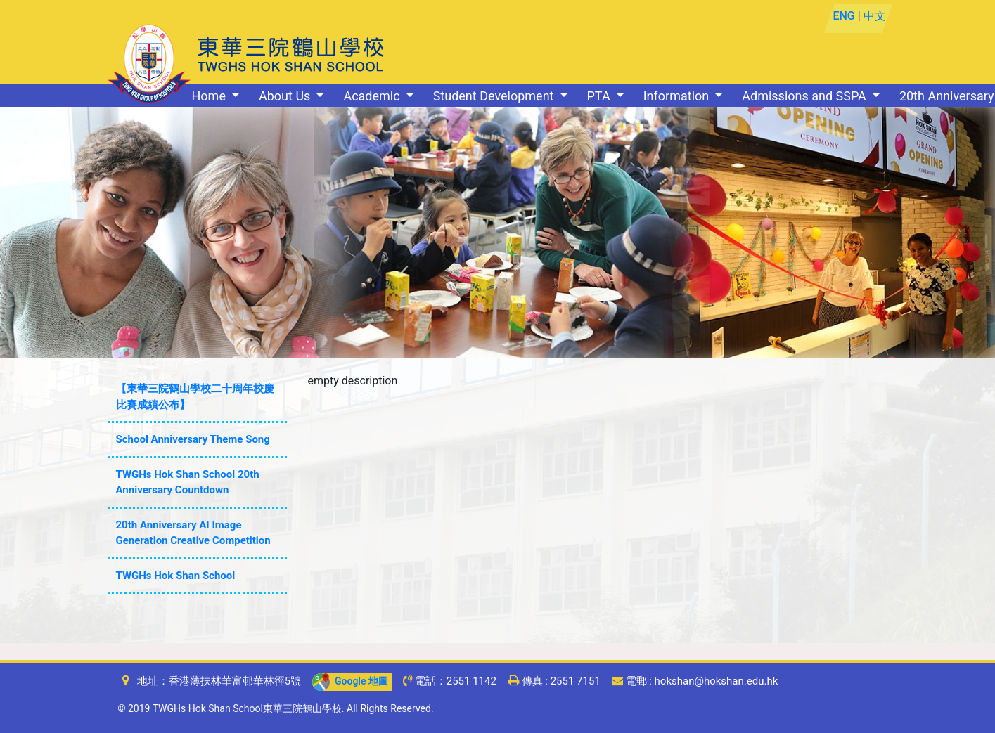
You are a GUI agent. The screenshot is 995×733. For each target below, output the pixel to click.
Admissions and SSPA (805, 96)
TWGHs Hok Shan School (176, 575)
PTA (600, 96)
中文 (875, 15)
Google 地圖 (350, 681)
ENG (844, 15)
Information (677, 96)
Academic (373, 96)
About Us (286, 96)
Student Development (495, 96)
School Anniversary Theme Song (193, 439)
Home (210, 96)
